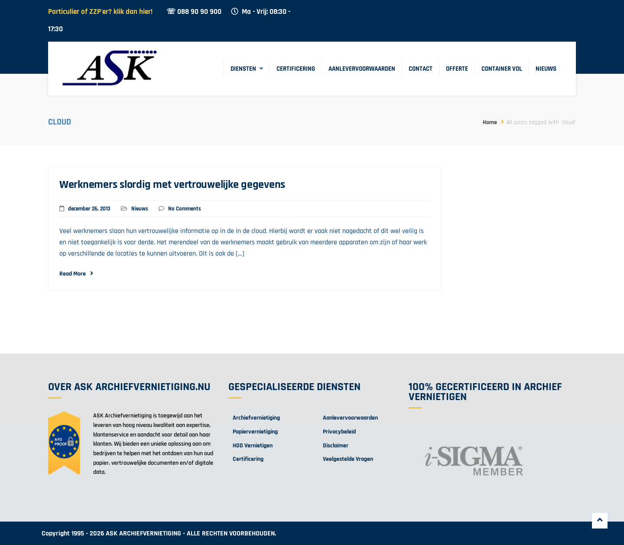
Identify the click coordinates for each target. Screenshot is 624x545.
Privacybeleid (339, 432)
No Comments (184, 208)
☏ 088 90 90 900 (193, 11)
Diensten (243, 69)
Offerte (457, 69)
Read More (76, 274)
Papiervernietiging (255, 432)
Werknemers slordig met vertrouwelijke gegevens (172, 184)
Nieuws (546, 69)
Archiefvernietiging (256, 418)
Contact (420, 69)
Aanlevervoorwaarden (361, 69)
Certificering (295, 69)
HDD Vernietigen (253, 446)
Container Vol (501, 69)
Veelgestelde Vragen (348, 459)
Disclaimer (335, 446)
